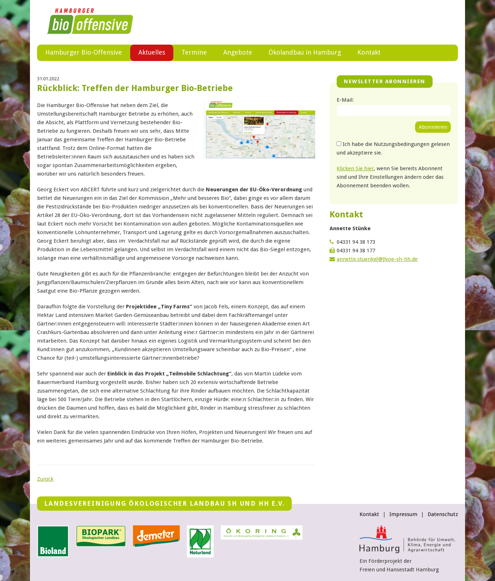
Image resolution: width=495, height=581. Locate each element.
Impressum (403, 514)
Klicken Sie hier (355, 168)
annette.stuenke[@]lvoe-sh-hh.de (377, 259)
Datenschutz (443, 514)
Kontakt (369, 52)
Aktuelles (151, 52)
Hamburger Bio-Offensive (83, 52)
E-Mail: (345, 100)
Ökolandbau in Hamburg (305, 52)
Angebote (237, 52)
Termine (194, 52)
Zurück (45, 479)
